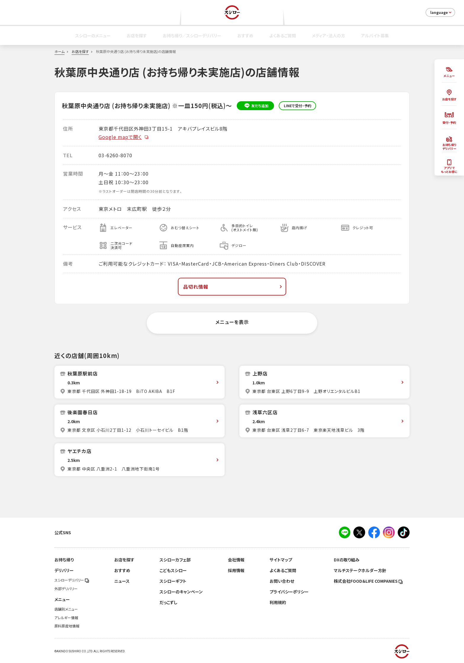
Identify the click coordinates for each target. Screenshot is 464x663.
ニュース (122, 581)
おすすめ (245, 35)
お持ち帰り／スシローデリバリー (192, 35)
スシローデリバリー (71, 580)
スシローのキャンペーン (181, 592)
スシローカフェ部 (175, 560)
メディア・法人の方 (328, 35)
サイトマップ (281, 560)
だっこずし (168, 602)
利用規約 (278, 602)
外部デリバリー (66, 588)
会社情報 (236, 560)
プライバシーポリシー (289, 592)
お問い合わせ (282, 581)
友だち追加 (255, 105)
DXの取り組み (346, 560)
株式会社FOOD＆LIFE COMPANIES (368, 581)
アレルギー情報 (66, 617)
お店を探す (137, 35)
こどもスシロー (173, 570)
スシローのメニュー (93, 35)
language (441, 12)
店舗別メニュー (66, 609)
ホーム (59, 51)
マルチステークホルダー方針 (360, 570)
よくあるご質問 (282, 35)
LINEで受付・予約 (297, 105)
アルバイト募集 (375, 35)
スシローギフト (173, 581)
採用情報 (236, 570)
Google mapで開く (124, 136)
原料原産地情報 (66, 626)
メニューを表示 (232, 321)
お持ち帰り (64, 560)
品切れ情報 (233, 286)
